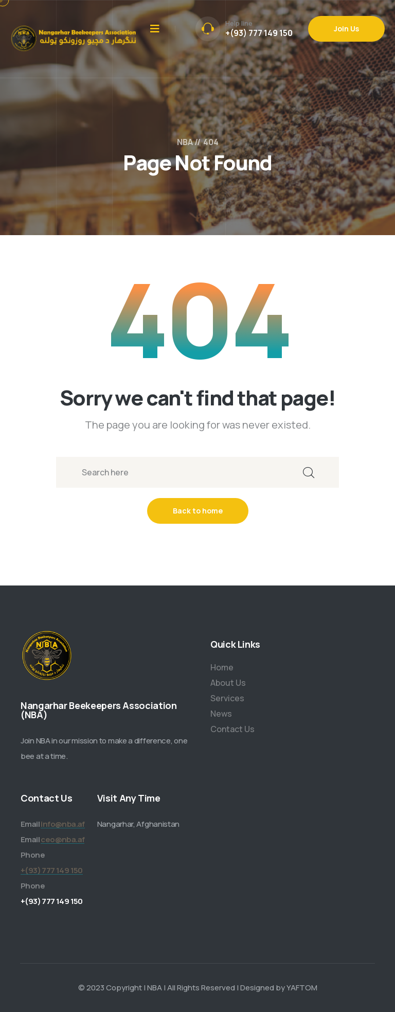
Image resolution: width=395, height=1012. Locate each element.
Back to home (198, 511)
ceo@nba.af (62, 839)
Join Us (346, 28)
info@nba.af (62, 824)
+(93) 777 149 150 (259, 33)
